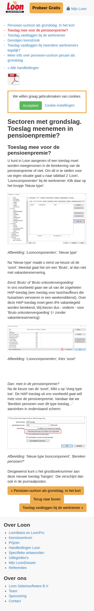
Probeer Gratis (46, 8)
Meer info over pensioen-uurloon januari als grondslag (41, 57)
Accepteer (31, 106)
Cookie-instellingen (58, 105)
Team (13, 591)
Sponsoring (18, 596)
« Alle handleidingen (23, 68)
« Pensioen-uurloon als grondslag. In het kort (46, 491)
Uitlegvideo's (19, 558)
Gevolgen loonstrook (24, 40)
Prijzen (14, 543)
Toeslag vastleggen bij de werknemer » (53, 508)
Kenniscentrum (20, 538)
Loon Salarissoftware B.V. (29, 586)
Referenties (18, 568)
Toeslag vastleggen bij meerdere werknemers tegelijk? (43, 47)
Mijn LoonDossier (22, 563)
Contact (15, 601)
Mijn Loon (76, 9)
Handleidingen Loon (24, 548)
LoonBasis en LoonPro (26, 533)
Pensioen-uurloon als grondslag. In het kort (41, 25)
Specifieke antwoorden (26, 553)
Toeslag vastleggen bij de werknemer (36, 35)
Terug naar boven (47, 499)
